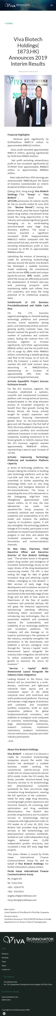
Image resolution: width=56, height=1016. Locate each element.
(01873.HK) (6, 1000)
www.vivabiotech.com (10, 997)
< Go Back (8, 23)
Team (4, 961)
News (4, 965)
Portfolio (5, 958)
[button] (51, 5)
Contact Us (6, 969)
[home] (16, 5)
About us (5, 954)
